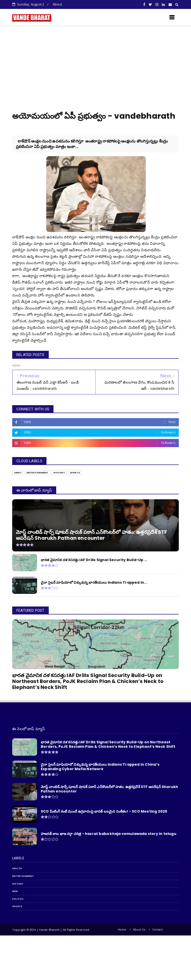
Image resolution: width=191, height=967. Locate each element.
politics (18, 898)
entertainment (23, 876)
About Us (139, 929)
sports (17, 906)
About (57, 4)
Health (17, 868)
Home (122, 929)
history (17, 883)
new (15, 891)
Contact (157, 929)
